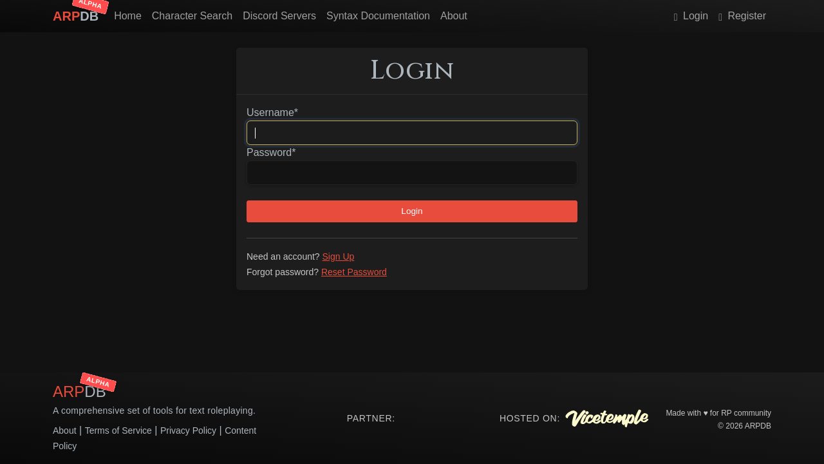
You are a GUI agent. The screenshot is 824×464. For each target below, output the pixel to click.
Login (691, 15)
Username (272, 112)
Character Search (192, 15)
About (453, 15)
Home (128, 15)
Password (271, 152)
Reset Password (354, 272)
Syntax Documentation (378, 15)
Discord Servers (279, 15)
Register (742, 15)
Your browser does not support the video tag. (442, 418)
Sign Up (339, 256)
